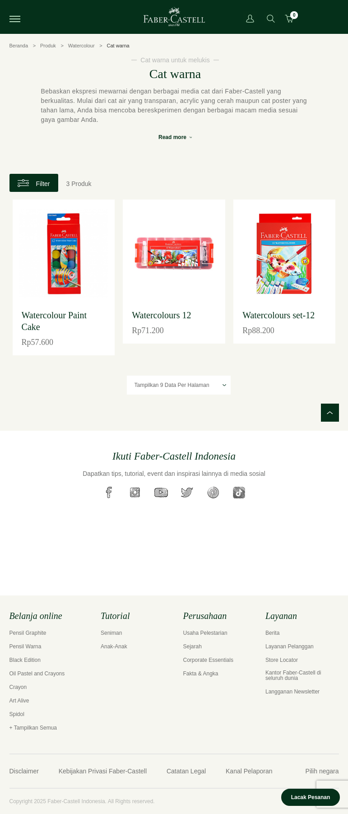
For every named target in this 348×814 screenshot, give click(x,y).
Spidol (16, 714)
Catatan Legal (186, 771)
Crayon (18, 687)
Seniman (111, 633)
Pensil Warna (25, 646)
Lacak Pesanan (310, 797)
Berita (272, 633)
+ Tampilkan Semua (33, 727)
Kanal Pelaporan (249, 771)
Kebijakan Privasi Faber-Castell (103, 771)
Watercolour (81, 45)
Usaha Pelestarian (205, 633)
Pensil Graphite (27, 633)
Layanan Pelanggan (289, 646)
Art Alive (19, 700)
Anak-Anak (114, 646)
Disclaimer (24, 771)
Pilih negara (322, 771)
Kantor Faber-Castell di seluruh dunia (293, 675)
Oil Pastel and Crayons (37, 673)
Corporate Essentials (208, 660)
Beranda (18, 45)
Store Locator (281, 660)
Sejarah (192, 646)
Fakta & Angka (200, 673)
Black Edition (25, 660)
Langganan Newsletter (292, 691)
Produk (48, 45)
